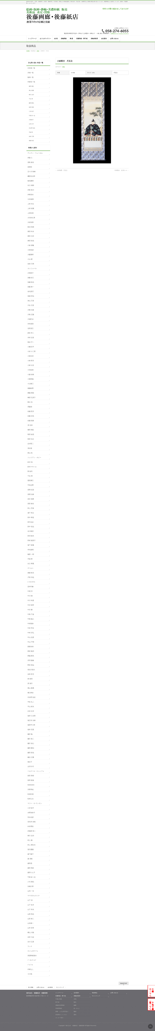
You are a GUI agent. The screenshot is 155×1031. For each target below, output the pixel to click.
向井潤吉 (31, 826)
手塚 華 (31, 132)
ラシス (30, 946)
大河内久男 (31, 218)
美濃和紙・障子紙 (60, 996)
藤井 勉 (30, 734)
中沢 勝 (30, 610)
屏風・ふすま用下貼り (61, 1011)
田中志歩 (31, 522)
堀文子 (30, 762)
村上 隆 (30, 840)
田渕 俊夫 (31, 536)
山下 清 (30, 900)
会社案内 (50, 987)
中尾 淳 (30, 591)
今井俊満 (31, 199)
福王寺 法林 (32, 720)
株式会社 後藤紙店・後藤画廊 (75, 1025)
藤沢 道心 (31, 743)
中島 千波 (31, 614)
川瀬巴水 (31, 319)
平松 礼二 (31, 702)
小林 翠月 (31, 360)
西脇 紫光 (31, 656)
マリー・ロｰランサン (35, 803)
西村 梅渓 (31, 651)
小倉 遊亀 (31, 245)
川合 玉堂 (31, 305)
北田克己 (31, 328)
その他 (30, 974)
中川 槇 (30, 596)
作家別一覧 (31, 82)
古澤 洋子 (31, 124)
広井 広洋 (31, 711)
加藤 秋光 (31, 282)
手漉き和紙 (58, 999)
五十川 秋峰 (32, 171)
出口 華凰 (31, 563)
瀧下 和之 (31, 513)
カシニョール (32, 268)
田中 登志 (31, 526)
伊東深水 (31, 194)
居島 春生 (31, 162)
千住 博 (31, 98)
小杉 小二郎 (32, 351)
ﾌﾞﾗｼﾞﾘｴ (30, 965)
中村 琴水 (31, 628)
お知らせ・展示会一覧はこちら (151, 1004)
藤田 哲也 (31, 752)
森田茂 (30, 863)
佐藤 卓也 (31, 416)
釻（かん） (77, 1008)
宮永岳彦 (31, 817)
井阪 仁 (30, 158)
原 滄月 (30, 683)
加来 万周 (31, 136)
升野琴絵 (31, 789)
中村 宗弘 (31, 633)
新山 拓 (30, 453)
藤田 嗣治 (31, 103)
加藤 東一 (31, 287)
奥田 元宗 (31, 236)
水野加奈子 (31, 812)
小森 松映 (31, 374)
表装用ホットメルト (61, 1014)
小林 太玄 (31, 365)
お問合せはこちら (151, 991)
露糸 (75, 1014)
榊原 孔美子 (32, 397)
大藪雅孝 (31, 254)
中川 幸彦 (31, 600)
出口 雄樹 (31, 185)
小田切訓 (31, 250)
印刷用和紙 (58, 1008)
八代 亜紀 (31, 882)
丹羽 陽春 (31, 660)
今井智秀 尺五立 (61, 170)
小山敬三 (31, 383)
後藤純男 (31, 388)
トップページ (59, 992)
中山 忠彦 (31, 637)
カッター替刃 (59, 1017)
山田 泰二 (31, 919)
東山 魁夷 (31, 90)
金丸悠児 (31, 291)
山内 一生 (31, 891)
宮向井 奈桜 (32, 822)
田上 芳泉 (31, 508)
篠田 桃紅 (31, 86)
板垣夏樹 (31, 181)
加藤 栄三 (31, 277)
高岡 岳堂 (31, 490)
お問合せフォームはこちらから (120, 33)
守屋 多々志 (32, 115)
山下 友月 (31, 905)
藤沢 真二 (31, 739)
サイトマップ (60, 987)
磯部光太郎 (31, 176)
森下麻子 (31, 854)
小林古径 (31, 356)
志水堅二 (31, 443)
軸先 (75, 1002)
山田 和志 (31, 914)
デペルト (31, 568)
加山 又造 (31, 300)
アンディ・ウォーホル (35, 153)
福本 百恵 (31, 729)
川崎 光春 (31, 310)
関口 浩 (30, 402)
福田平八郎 (31, 725)
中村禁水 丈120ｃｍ (122, 170)
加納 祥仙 (31, 296)
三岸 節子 (31, 111)
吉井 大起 (31, 937)
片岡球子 (31, 119)
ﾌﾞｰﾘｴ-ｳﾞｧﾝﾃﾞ (32, 960)
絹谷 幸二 (31, 333)
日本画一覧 (31, 68)
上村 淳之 (31, 204)
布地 (75, 999)
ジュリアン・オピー (34, 457)
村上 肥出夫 (32, 845)
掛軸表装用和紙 (59, 1005)
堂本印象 (31, 586)
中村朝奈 (31, 623)
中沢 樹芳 (31, 605)
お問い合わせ (40, 987)
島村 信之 (31, 439)
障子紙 (57, 1002)
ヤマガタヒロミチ (34, 895)
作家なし (31, 969)
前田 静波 (31, 780)
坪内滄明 (31, 550)
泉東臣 (30, 167)
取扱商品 (94, 992)
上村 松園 (31, 208)
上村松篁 (31, 213)
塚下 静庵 (31, 545)
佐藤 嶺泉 (31, 420)
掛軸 (63, 66)
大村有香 (31, 222)
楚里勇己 (31, 480)
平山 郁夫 (31, 706)
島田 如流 (31, 434)
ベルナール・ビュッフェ (36, 771)
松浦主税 (31, 794)
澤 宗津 (30, 425)
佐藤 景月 (31, 411)
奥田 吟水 (31, 231)
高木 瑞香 (31, 499)
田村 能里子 (32, 540)
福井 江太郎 (32, 716)
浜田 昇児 (31, 674)
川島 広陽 (31, 314)
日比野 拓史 (32, 128)
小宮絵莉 (31, 370)
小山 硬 (30, 259)
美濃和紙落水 (32, 955)
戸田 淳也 (31, 577)
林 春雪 (30, 679)
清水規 (30, 448)
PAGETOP (123, 983)
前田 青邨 (31, 107)
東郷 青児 (31, 140)
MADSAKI (31, 785)
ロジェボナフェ (33, 951)
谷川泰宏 (31, 531)
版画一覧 (31, 77)
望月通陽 (31, 849)
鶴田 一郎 (31, 554)
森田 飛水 (31, 868)
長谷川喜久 (31, 669)
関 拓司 (30, 471)
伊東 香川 (31, 190)
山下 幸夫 (31, 909)
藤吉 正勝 (31, 757)
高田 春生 (31, 503)
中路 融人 (31, 619)
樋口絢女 (31, 692)
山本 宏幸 (31, 928)
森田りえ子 (31, 872)
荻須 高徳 (31, 227)
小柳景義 (31, 379)
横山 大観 (31, 932)
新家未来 (31, 646)
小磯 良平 (31, 347)
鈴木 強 (30, 462)
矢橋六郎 (31, 886)
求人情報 (30, 987)
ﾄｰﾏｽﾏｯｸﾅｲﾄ (31, 582)
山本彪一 (31, 923)
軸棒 (75, 1005)
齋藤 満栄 (31, 393)
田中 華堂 (31, 517)
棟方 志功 (31, 94)
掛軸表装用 (77, 996)
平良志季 (31, 485)
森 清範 (30, 859)
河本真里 (31, 324)
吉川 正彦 (31, 942)
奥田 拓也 (31, 241)
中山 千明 (31, 642)
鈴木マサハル (32, 467)
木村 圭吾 (31, 337)
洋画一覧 (31, 73)
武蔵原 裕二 (32, 831)
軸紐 (75, 1011)
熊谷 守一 (31, 342)
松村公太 (31, 799)
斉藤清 (30, 407)
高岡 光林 (31, 494)
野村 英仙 (31, 665)
